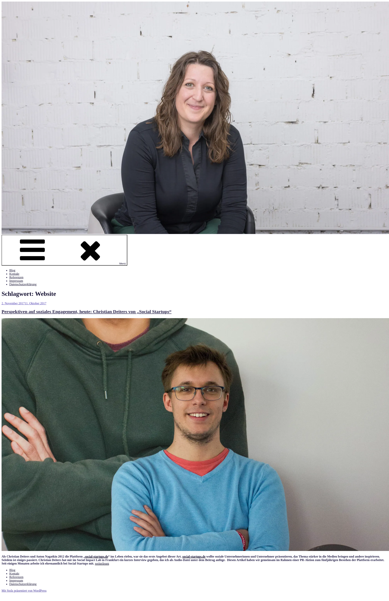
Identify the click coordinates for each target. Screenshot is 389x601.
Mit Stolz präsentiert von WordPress (24, 590)
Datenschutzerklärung (22, 284)
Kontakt (14, 273)
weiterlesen (102, 563)
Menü (64, 250)
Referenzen (16, 277)
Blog (12, 270)
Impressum (16, 280)
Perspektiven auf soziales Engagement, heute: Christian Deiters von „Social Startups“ (86, 311)
